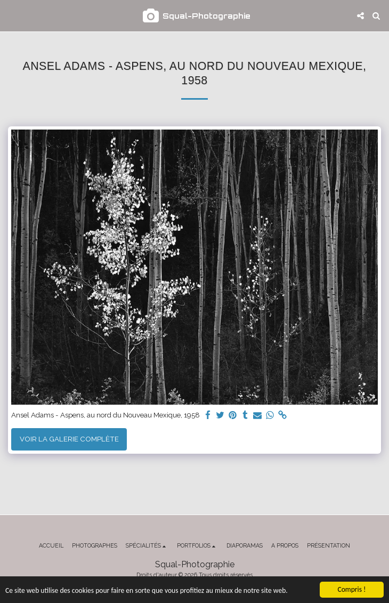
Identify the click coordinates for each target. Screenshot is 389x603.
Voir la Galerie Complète (69, 439)
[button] (12, 15)
